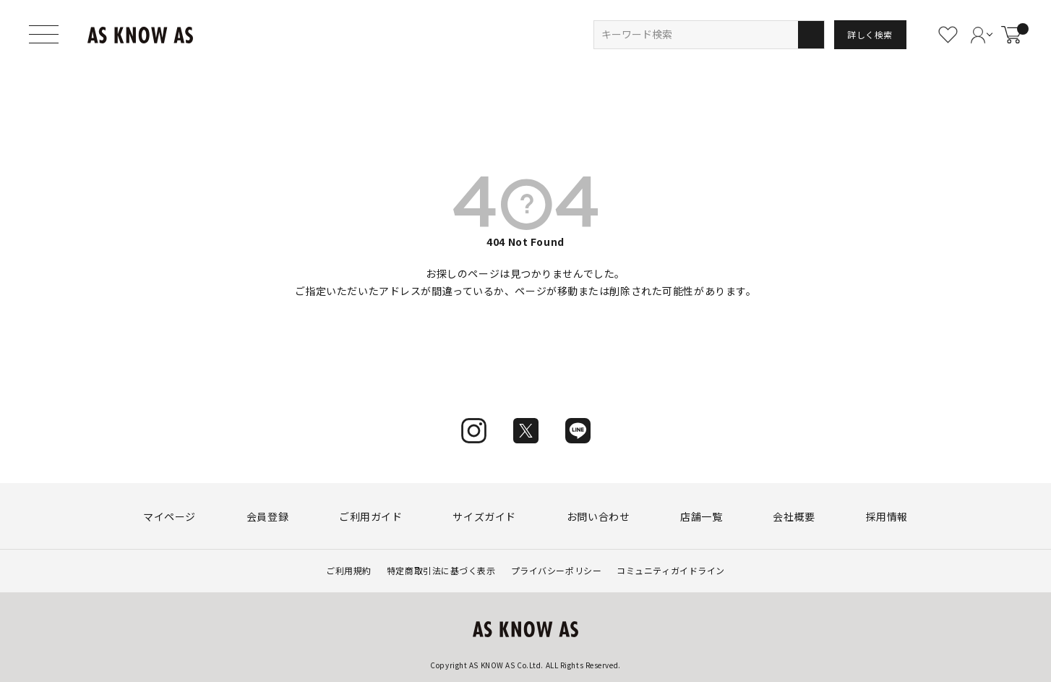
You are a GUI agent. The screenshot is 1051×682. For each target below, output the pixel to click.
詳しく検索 (870, 34)
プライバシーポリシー (556, 570)
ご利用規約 (349, 570)
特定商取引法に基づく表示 (441, 570)
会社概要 (794, 516)
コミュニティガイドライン (671, 570)
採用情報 (887, 516)
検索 (810, 34)
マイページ (169, 516)
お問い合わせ (598, 516)
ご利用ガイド (370, 516)
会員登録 (267, 516)
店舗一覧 (701, 516)
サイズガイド (483, 516)
